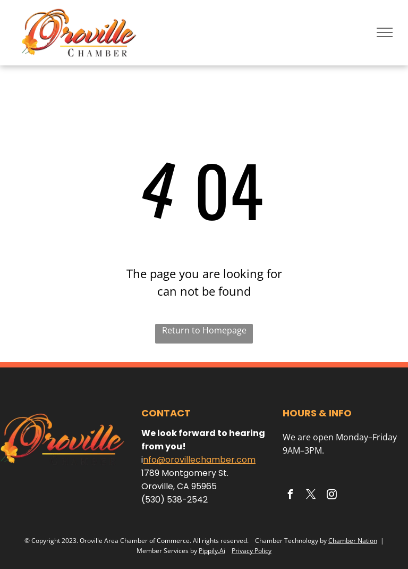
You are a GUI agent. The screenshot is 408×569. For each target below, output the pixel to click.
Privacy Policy (251, 550)
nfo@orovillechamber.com (199, 460)
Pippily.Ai (212, 550)
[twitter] (310, 496)
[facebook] (290, 496)
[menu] (384, 32)
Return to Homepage (204, 330)
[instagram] (331, 496)
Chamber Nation (352, 540)
